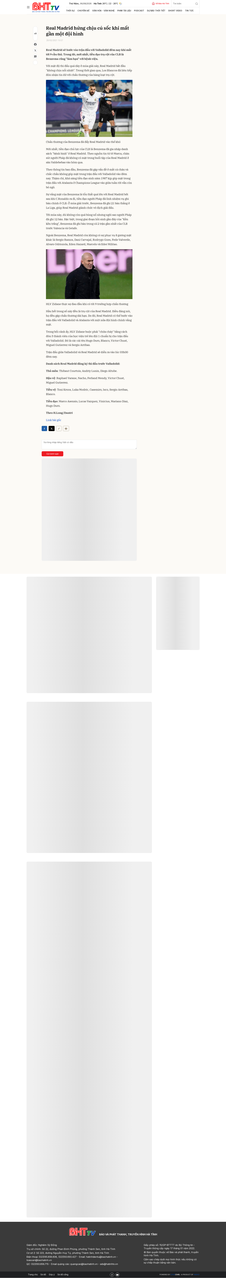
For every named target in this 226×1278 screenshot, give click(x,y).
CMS (175, 1275)
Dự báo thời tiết (151, 11)
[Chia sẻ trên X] (35, 50)
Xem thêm (89, 873)
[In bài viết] (35, 62)
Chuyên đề (82, 11)
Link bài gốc (53, 420)
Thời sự (70, 11)
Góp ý (52, 1274)
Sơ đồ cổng (63, 1274)
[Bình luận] (35, 56)
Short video (169, 11)
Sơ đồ (43, 1274)
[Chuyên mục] (28, 7)
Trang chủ (33, 1274)
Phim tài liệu (120, 11)
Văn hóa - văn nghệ (101, 11)
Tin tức (183, 11)
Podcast (135, 11)
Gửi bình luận (52, 454)
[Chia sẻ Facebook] (35, 44)
